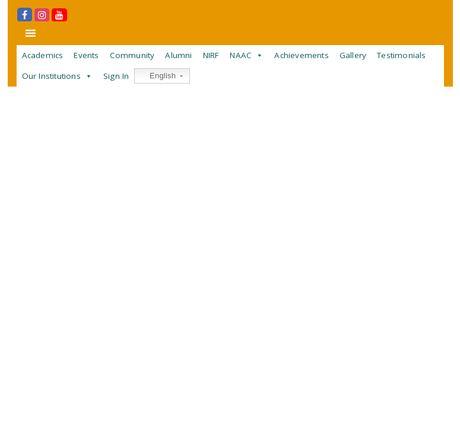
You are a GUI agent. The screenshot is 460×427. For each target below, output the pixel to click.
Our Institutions (51, 76)
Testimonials (401, 55)
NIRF (211, 55)
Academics (43, 55)
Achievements (301, 55)
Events (86, 55)
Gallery (353, 55)
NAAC (241, 55)
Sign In (116, 76)
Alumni (178, 55)
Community (132, 55)
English (157, 76)
